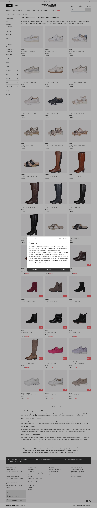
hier (55, 260)
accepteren (34, 269)
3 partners (50, 250)
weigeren (49, 269)
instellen (63, 269)
